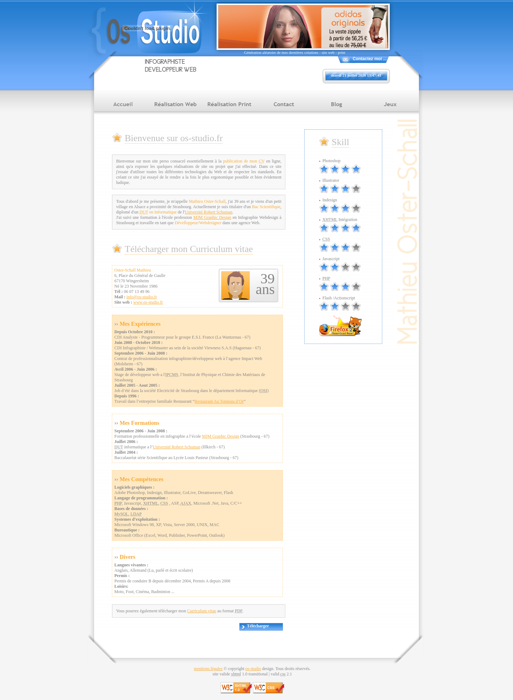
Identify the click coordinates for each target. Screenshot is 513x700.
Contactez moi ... (370, 58)
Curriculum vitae (201, 610)
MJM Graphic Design (212, 217)
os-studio (253, 668)
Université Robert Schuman (208, 212)
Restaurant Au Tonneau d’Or (219, 401)
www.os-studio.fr (148, 302)
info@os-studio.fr (141, 296)
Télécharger (258, 625)
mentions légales (208, 668)
